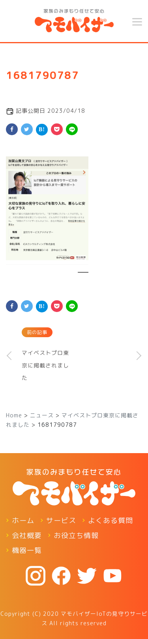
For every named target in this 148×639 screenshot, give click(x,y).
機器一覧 (27, 550)
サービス (61, 520)
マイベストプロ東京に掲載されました (45, 365)
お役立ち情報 (76, 535)
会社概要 (27, 535)
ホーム (23, 520)
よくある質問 (110, 520)
